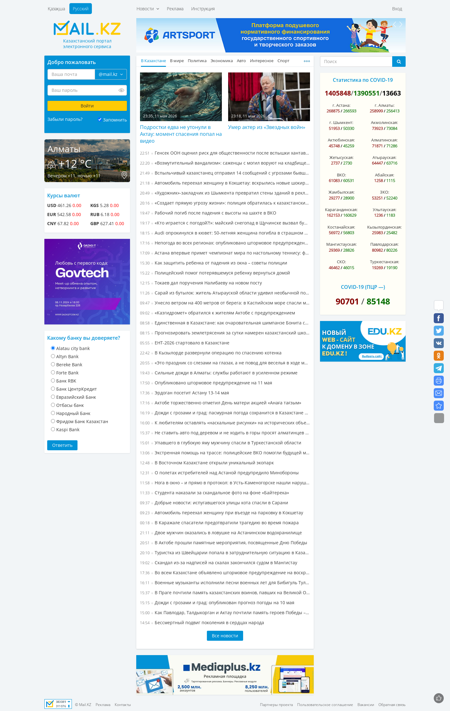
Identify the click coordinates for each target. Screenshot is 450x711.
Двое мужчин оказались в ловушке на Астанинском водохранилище (221, 533)
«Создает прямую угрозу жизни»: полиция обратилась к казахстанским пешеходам (225, 203)
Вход (397, 9)
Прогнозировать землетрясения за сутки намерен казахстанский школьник (225, 333)
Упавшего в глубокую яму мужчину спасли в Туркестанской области (220, 443)
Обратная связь (392, 704)
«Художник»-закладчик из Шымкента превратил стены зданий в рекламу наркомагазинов (225, 193)
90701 (347, 301)
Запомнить (115, 120)
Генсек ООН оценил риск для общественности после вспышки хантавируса (225, 153)
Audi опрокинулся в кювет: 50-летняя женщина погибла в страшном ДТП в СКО (225, 233)
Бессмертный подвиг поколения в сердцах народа (202, 622)
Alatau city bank (73, 348)
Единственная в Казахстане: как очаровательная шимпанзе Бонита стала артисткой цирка (225, 323)
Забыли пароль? (65, 119)
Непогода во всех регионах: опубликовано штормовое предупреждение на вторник (225, 243)
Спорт (283, 60)
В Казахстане (153, 60)
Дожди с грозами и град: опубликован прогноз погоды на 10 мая (217, 602)
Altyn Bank (67, 356)
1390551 (366, 93)
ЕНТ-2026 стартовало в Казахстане (184, 343)
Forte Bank (67, 373)
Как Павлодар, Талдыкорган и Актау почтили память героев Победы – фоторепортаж (225, 612)
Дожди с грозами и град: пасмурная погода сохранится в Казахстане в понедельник (225, 413)
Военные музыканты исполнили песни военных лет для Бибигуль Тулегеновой (225, 582)
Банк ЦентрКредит (76, 389)
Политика (197, 60)
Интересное (261, 60)
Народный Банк (73, 413)
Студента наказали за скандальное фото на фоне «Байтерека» (214, 493)
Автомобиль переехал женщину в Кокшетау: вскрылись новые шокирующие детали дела (225, 183)
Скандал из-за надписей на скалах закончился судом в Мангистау (218, 562)
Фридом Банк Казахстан (82, 421)
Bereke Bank (69, 365)
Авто (241, 60)
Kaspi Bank (67, 429)
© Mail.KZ (83, 704)
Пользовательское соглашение (325, 704)
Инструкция (203, 9)
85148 (378, 301)
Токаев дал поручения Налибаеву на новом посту (201, 283)
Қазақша (56, 9)
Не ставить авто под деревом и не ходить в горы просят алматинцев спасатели (225, 433)
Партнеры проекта (276, 704)
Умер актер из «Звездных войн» (266, 127)
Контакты (123, 704)
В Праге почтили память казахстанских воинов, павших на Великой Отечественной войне (225, 592)
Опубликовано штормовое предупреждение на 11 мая (206, 383)
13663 (391, 93)
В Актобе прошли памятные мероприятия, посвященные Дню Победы (223, 543)
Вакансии (366, 704)
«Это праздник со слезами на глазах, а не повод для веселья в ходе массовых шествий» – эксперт (225, 363)
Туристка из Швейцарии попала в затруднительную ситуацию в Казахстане (225, 552)
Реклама (175, 9)
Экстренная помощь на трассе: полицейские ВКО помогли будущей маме (225, 453)
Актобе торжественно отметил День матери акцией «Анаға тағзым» (220, 403)
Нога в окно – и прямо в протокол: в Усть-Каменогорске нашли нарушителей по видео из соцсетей (225, 483)
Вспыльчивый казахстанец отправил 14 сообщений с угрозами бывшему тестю (225, 173)
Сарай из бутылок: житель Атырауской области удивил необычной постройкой (225, 293)
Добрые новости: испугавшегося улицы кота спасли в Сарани (214, 503)
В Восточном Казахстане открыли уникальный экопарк (207, 463)
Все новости (225, 636)
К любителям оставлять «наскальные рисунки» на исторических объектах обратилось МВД (225, 423)
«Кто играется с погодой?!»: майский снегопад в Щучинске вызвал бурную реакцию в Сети (225, 223)
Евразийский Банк (76, 397)
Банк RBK (66, 381)
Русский (80, 9)
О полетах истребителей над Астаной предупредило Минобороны (219, 473)
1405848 (338, 93)
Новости (148, 9)
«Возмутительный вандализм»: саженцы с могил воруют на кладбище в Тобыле (225, 163)
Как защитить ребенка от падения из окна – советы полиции (213, 263)
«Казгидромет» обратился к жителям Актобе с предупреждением (217, 313)
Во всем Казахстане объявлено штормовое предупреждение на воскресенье (225, 572)
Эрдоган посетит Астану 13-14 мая (184, 393)
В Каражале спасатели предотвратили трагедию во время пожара (219, 523)
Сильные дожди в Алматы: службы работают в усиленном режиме (219, 373)
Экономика (222, 60)
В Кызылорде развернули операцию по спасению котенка (211, 353)
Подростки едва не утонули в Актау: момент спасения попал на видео (181, 134)
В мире (177, 60)
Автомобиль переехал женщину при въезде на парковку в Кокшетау (221, 513)
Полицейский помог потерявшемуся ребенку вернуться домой (215, 273)
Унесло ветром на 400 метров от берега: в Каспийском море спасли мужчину (225, 303)
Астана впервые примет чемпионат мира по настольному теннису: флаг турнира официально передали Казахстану (225, 253)
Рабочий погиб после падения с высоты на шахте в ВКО (208, 213)
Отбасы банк (70, 405)
